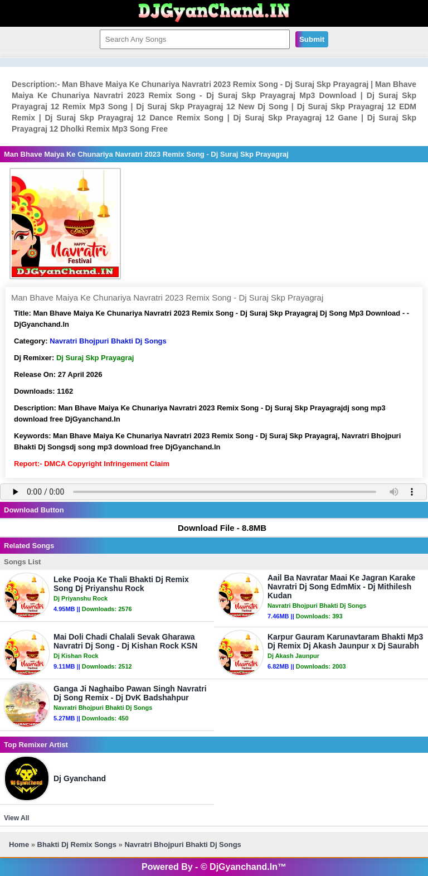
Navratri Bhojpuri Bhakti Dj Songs (108, 341)
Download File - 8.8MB (216, 528)
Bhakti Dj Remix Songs (76, 844)
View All (16, 818)
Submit (311, 39)
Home (19, 844)
